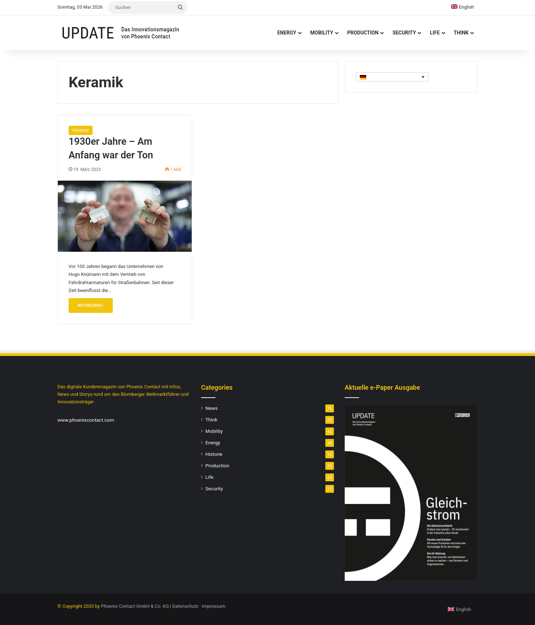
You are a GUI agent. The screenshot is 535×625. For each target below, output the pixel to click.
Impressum (213, 606)
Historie (81, 130)
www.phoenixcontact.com (85, 420)
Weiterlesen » (91, 305)
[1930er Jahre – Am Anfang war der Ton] (125, 216)
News (211, 408)
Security (404, 33)
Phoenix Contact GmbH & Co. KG (135, 606)
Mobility (321, 33)
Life (434, 33)
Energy (286, 33)
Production (362, 33)
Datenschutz (185, 606)
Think (461, 33)
